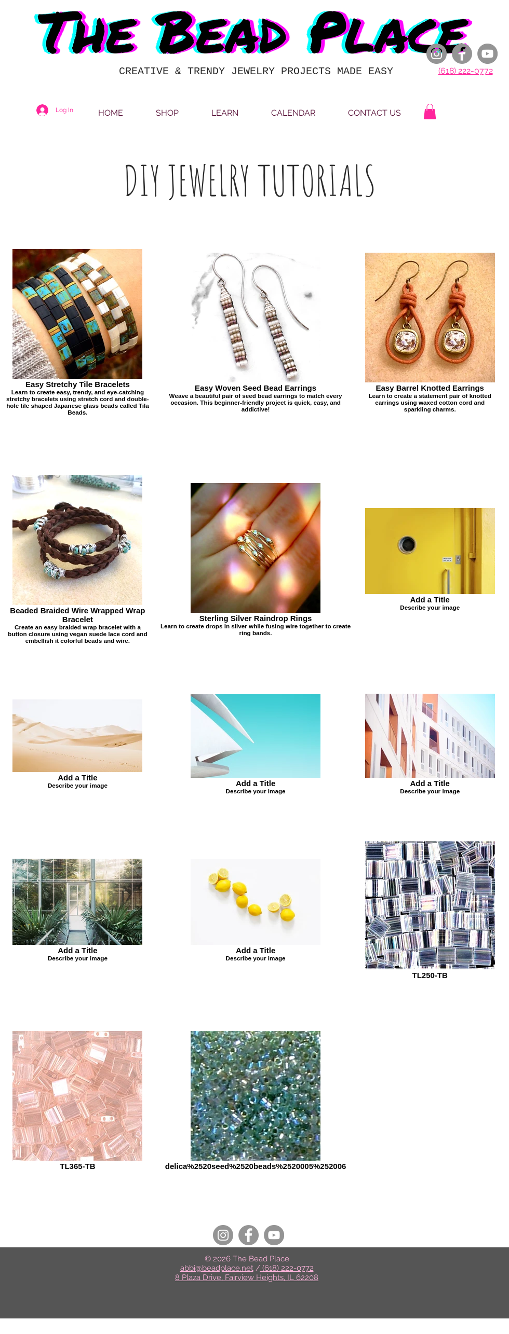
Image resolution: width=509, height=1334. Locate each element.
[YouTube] (487, 54)
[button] (429, 111)
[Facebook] (462, 54)
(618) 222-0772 (465, 71)
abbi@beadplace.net (216, 1268)
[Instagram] (436, 54)
